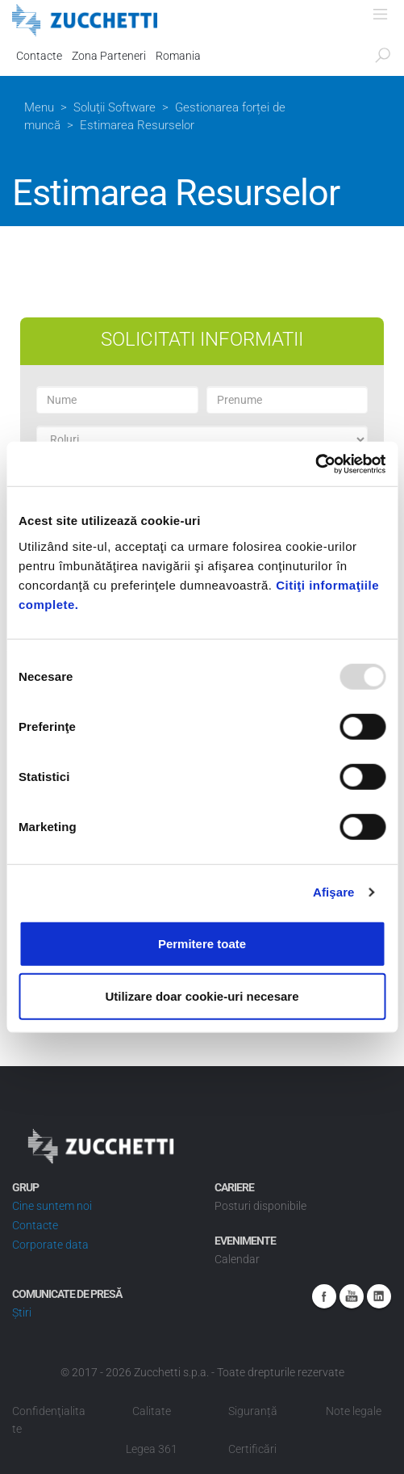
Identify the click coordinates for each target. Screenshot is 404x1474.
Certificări (252, 1449)
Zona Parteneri (109, 55)
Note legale (353, 1411)
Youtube (351, 1296)
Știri (21, 1312)
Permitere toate (202, 943)
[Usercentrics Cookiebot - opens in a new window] (314, 463)
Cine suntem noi (52, 1205)
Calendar (237, 1259)
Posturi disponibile (260, 1205)
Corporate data (50, 1244)
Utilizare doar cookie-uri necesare (201, 996)
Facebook (324, 1296)
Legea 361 (151, 1449)
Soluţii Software (114, 107)
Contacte (39, 55)
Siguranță (252, 1411)
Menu (39, 107)
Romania (178, 55)
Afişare (334, 892)
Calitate (151, 1411)
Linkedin (379, 1296)
